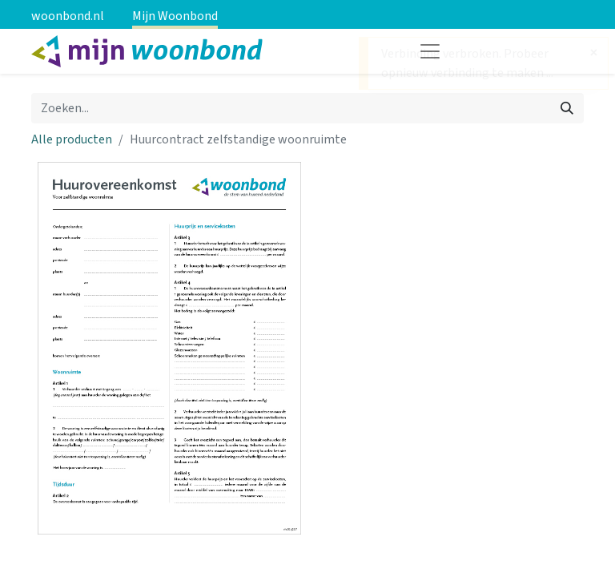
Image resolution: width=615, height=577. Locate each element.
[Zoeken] (567, 108)
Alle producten (71, 139)
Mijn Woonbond (175, 16)
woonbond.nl (67, 16)
